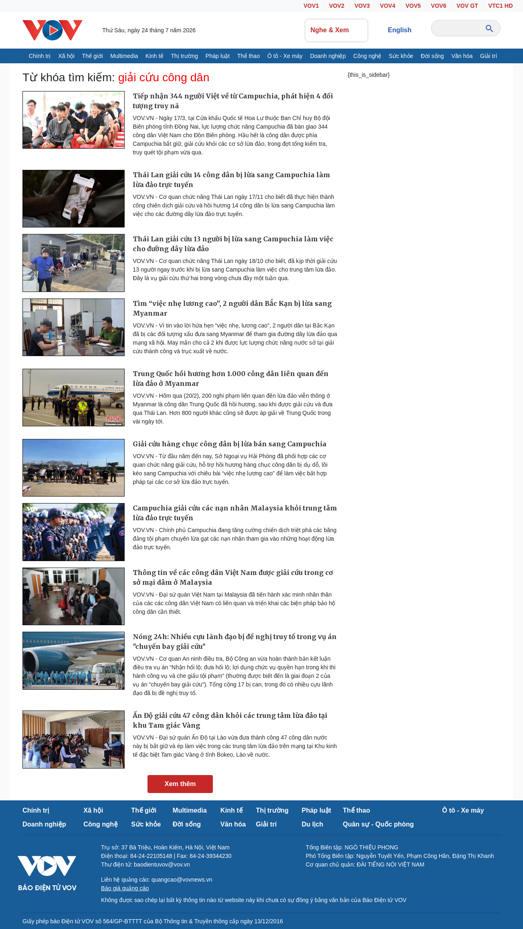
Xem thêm (180, 783)
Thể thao (248, 56)
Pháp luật (218, 56)
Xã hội (66, 56)
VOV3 (362, 5)
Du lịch (312, 824)
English (399, 30)
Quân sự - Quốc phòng (378, 824)
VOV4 (387, 5)
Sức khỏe (401, 56)
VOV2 (336, 5)
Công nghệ (367, 56)
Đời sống (432, 56)
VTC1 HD (500, 5)
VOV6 (438, 5)
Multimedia (124, 56)
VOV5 (412, 5)
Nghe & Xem (337, 30)
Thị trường (184, 56)
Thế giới (92, 56)
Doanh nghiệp (328, 56)
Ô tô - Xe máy (284, 56)
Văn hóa (462, 56)
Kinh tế (154, 56)
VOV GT (467, 5)
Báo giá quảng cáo (125, 888)
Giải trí (488, 56)
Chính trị (40, 56)
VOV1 (311, 5)
